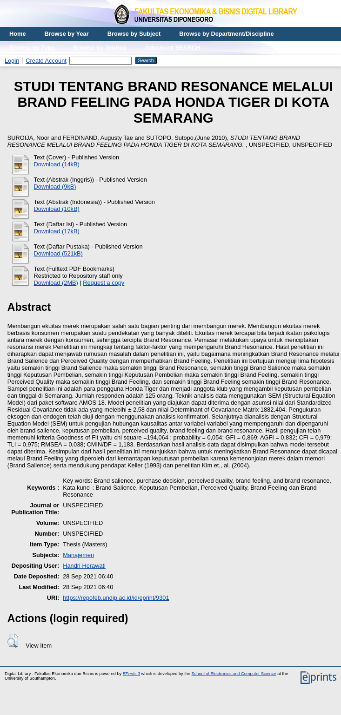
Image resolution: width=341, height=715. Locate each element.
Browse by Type (31, 47)
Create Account (46, 60)
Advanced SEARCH (173, 47)
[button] (12, 641)
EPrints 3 (131, 673)
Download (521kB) (58, 253)
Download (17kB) (57, 231)
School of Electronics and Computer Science (234, 673)
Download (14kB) (57, 164)
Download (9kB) (55, 186)
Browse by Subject (134, 33)
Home (17, 33)
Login (12, 60)
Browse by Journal (100, 47)
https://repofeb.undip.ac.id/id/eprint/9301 (116, 597)
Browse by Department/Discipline (226, 33)
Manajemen (78, 554)
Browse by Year (67, 33)
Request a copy (103, 282)
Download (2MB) (56, 282)
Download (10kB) (57, 208)
